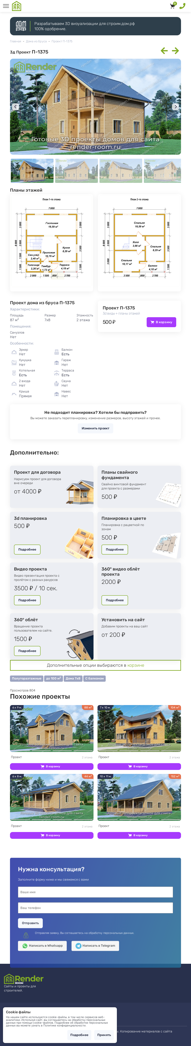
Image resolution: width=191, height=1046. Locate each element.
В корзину (164, 322)
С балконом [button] (94, 678)
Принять (104, 1035)
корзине (135, 665)
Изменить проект (95, 428)
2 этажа (52, 757)
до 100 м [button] (53, 678)
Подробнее (27, 549)
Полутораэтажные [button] (26, 678)
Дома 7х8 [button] (73, 678)
